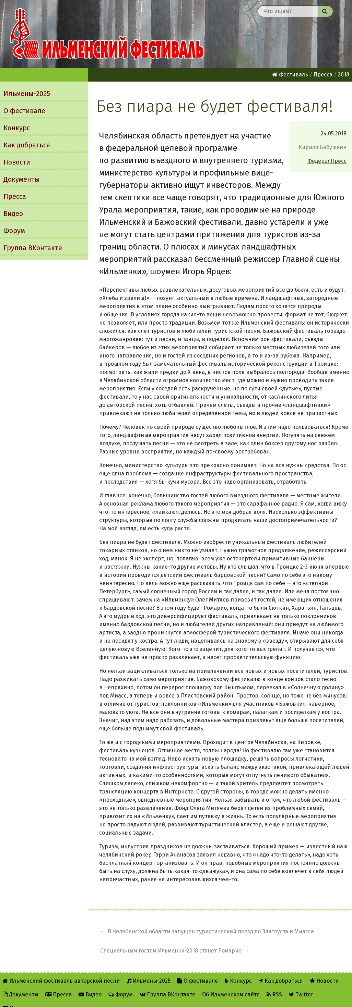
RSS (274, 983)
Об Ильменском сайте (231, 983)
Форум (14, 231)
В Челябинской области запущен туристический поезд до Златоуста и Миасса (166, 935)
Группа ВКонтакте (32, 248)
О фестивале (24, 111)
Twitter (301, 983)
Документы (21, 179)
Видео (13, 213)
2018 (343, 74)
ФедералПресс (327, 161)
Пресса (14, 196)
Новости (16, 162)
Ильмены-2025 (26, 93)
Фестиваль (290, 74)
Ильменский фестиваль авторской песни (107, 34)
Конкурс (16, 128)
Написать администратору (42, 997)
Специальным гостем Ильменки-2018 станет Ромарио (301, 935)
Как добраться (26, 145)
